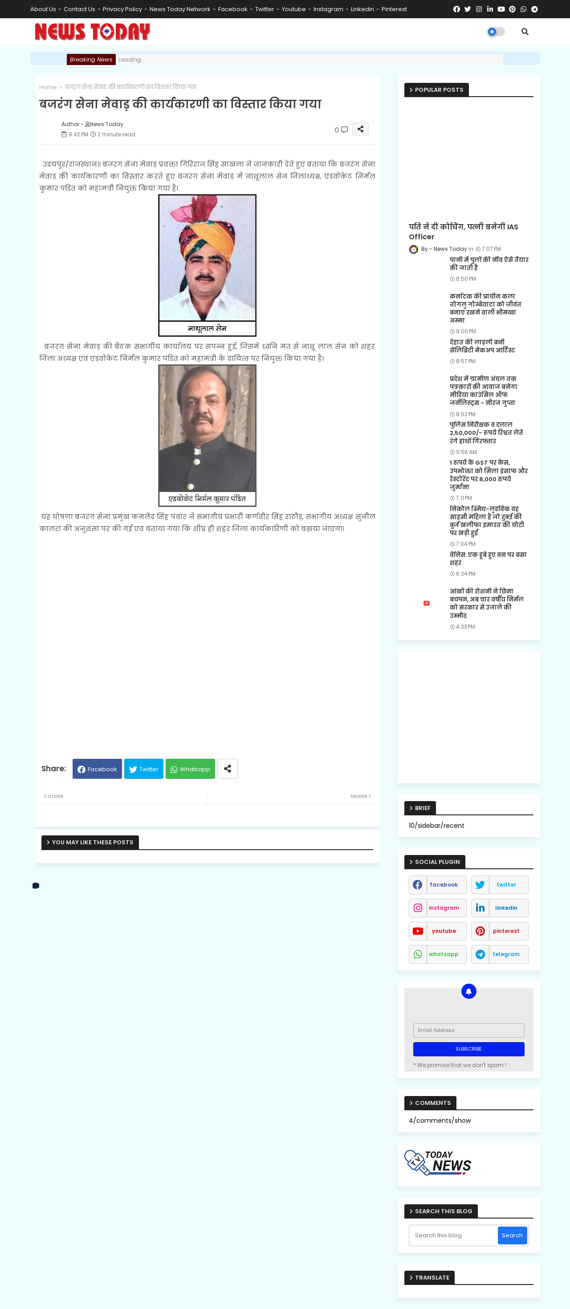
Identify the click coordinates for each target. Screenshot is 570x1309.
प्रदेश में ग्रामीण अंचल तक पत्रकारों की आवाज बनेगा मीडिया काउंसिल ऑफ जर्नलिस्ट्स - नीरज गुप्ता (483, 391)
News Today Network (180, 9)
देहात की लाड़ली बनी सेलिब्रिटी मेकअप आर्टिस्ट (482, 347)
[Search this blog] (454, 1235)
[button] (525, 32)
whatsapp (444, 954)
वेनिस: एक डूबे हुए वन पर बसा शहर (488, 559)
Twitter (149, 769)
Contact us (79, 9)
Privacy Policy (122, 9)
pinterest (394, 9)
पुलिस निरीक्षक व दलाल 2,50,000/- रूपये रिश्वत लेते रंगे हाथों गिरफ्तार (486, 433)
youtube (294, 9)
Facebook (102, 769)
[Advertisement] (207, 642)
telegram (506, 954)
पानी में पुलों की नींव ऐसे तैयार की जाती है (489, 264)
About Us (43, 9)
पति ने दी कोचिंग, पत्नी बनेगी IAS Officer (463, 232)
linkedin (362, 9)
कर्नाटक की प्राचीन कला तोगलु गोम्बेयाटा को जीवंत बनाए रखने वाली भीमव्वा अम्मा (485, 309)
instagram (328, 9)
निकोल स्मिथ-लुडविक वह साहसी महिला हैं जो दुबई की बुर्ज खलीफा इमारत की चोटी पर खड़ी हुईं (487, 521)
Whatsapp (195, 769)
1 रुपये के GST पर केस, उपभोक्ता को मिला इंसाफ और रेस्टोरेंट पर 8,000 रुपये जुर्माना (489, 475)
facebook (233, 9)
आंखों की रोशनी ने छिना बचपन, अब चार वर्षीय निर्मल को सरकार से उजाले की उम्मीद (487, 604)
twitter (264, 9)
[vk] (36, 885)
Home (48, 87)
